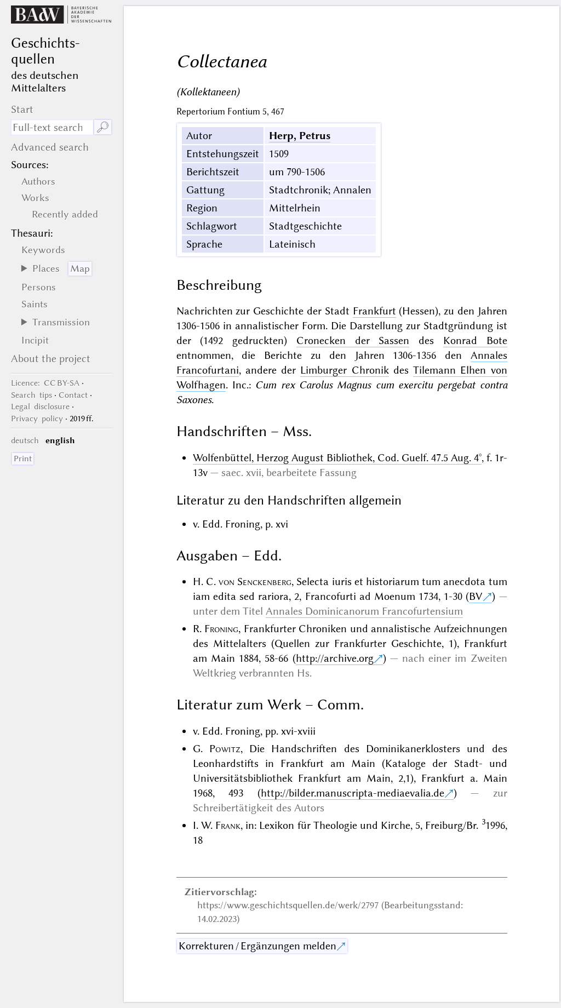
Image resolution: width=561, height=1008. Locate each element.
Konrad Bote (475, 340)
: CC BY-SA (45, 383)
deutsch (25, 440)
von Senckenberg (255, 581)
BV (476, 596)
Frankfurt (374, 311)
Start (22, 109)
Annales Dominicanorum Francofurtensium (364, 611)
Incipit (35, 340)
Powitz (225, 748)
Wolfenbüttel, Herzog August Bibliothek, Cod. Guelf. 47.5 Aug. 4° (337, 457)
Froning (221, 628)
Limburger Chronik (344, 370)
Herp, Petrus (299, 135)
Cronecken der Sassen (353, 340)
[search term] (52, 127)
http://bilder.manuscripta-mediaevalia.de (352, 793)
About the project (50, 358)
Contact (73, 395)
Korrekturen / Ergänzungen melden (257, 946)
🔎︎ (103, 127)
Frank (228, 825)
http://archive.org (335, 658)
